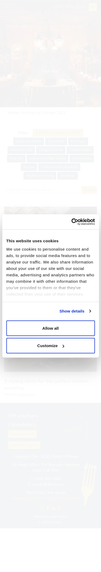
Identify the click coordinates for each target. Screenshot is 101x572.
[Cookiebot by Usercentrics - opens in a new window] (72, 221)
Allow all (50, 328)
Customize (50, 345)
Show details (72, 311)
